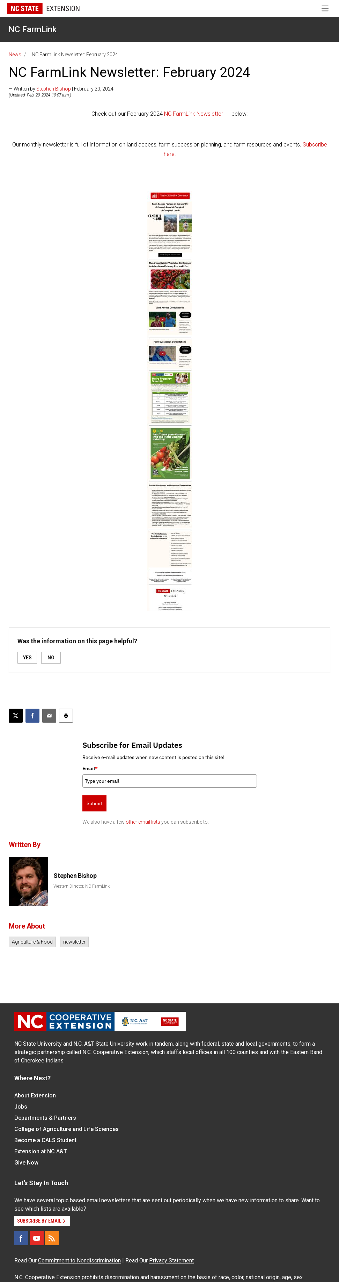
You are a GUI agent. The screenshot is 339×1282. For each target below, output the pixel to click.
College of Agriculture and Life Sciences (66, 1129)
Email (90, 768)
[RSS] (52, 1238)
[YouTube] (37, 1238)
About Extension (35, 1095)
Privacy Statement (171, 1260)
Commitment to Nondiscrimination (79, 1260)
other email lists (143, 822)
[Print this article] (66, 716)
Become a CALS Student (45, 1140)
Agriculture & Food (32, 942)
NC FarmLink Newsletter (193, 113)
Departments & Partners (45, 1118)
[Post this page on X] (16, 716)
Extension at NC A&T (40, 1151)
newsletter (74, 942)
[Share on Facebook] (32, 716)
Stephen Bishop (53, 89)
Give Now (26, 1162)
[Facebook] (21, 1238)
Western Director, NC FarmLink (81, 886)
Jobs (20, 1106)
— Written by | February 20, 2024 (61, 89)
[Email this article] (49, 716)
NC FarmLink (32, 29)
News (15, 54)
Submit (94, 803)
